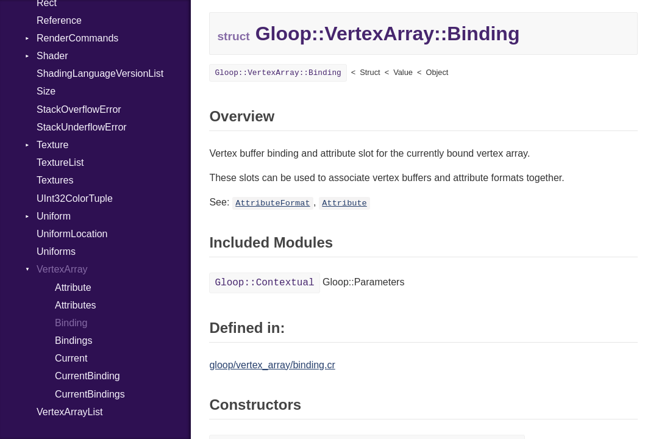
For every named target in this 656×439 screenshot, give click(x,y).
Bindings (73, 340)
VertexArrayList (69, 412)
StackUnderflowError (82, 127)
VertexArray (62, 269)
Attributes (75, 305)
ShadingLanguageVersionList (100, 73)
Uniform (54, 216)
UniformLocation (72, 234)
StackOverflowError (79, 109)
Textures (55, 180)
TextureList (60, 162)
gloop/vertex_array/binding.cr (272, 365)
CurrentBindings (90, 394)
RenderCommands (77, 38)
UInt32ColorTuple (75, 198)
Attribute (73, 287)
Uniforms (56, 251)
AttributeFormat (272, 203)
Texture (52, 145)
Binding (71, 323)
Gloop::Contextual (264, 282)
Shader (52, 56)
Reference (59, 20)
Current (71, 358)
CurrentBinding (87, 376)
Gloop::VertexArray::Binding (278, 72)
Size (46, 91)
